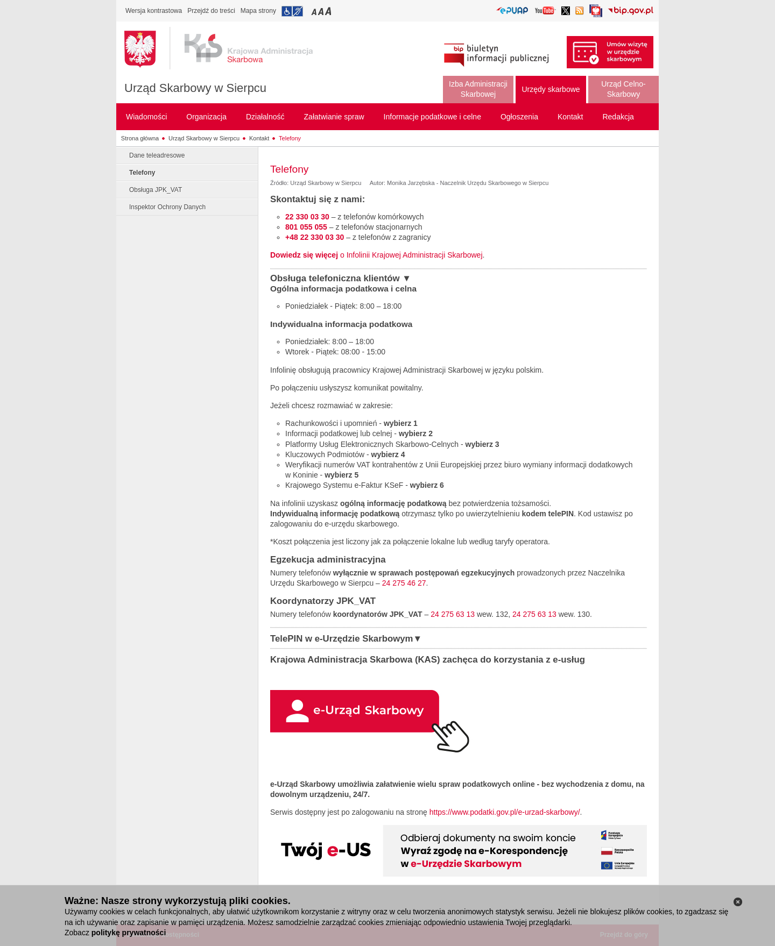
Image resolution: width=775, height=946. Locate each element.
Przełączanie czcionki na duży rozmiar (329, 11)
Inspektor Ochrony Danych (167, 207)
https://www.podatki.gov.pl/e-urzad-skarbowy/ (504, 812)
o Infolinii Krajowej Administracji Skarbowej (376, 255)
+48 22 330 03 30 (314, 237)
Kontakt (259, 138)
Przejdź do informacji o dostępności (292, 11)
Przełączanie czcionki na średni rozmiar (322, 11)
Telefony (290, 138)
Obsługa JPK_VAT (155, 190)
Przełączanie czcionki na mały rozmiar (315, 11)
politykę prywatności (128, 932)
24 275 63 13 (453, 614)
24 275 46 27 (404, 583)
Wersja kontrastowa (153, 11)
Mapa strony (258, 11)
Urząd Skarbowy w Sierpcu (195, 88)
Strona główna (140, 138)
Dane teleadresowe (157, 155)
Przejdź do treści (211, 11)
